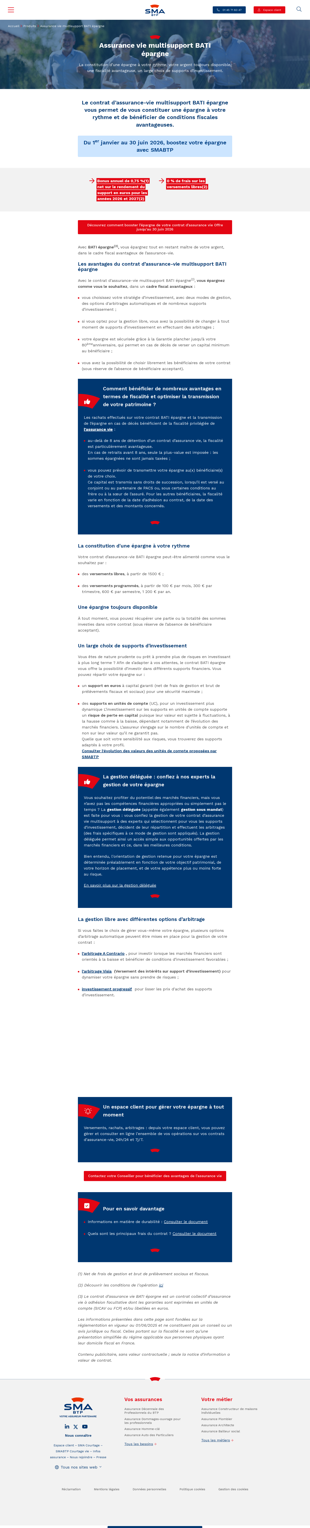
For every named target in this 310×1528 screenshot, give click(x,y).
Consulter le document (186, 1250)
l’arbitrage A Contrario (103, 953)
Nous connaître (78, 1464)
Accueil (13, 26)
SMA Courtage (89, 1474)
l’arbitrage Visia (97, 971)
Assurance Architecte (217, 1453)
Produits (29, 26)
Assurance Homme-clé (142, 1457)
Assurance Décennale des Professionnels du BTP (144, 1439)
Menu (11, 10)
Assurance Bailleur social (220, 1460)
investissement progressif (107, 989)
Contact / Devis (123, 1524)
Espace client (271, 9)
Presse (101, 1485)
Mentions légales (106, 1517)
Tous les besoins (138, 1472)
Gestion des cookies (233, 1517)
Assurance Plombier (216, 1447)
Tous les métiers (215, 1468)
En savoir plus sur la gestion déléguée (120, 913)
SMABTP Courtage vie (72, 1480)
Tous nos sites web (79, 1495)
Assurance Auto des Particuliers (149, 1463)
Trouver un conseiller (153, 1524)
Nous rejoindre (81, 1485)
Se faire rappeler (186, 1524)
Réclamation (71, 1517)
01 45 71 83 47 (232, 9)
